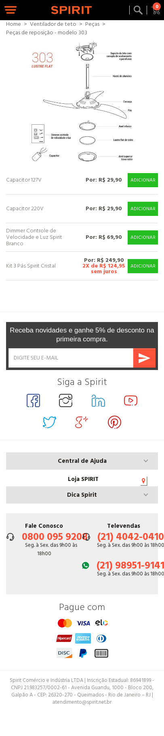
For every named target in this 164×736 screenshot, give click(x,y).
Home (13, 24)
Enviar (144, 358)
